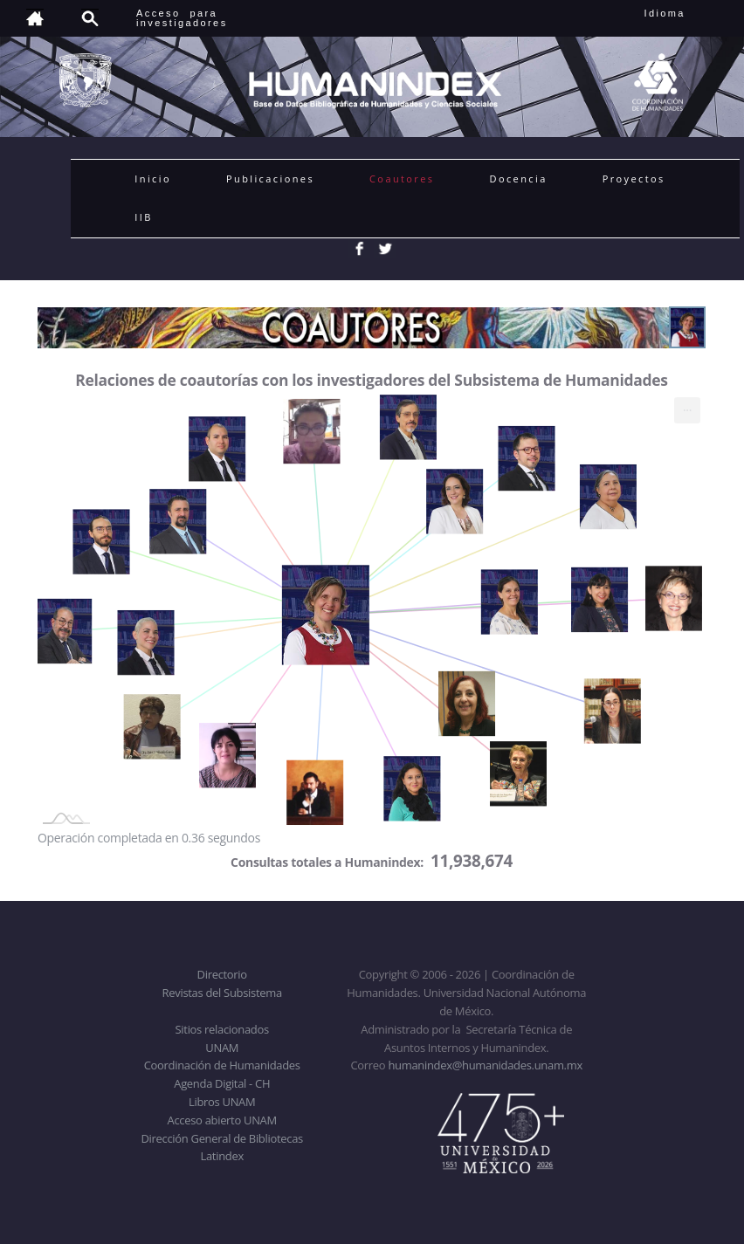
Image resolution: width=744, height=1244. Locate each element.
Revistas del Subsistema (222, 992)
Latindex (222, 1156)
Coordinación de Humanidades (222, 1065)
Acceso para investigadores (182, 18)
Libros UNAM (222, 1102)
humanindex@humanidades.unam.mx (485, 1065)
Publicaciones (270, 178)
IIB (143, 216)
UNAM (221, 1047)
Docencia (519, 178)
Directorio (222, 974)
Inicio (152, 178)
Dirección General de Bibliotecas (221, 1138)
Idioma (686, 13)
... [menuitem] (687, 406)
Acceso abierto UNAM (222, 1120)
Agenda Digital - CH (222, 1083)
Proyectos (634, 178)
